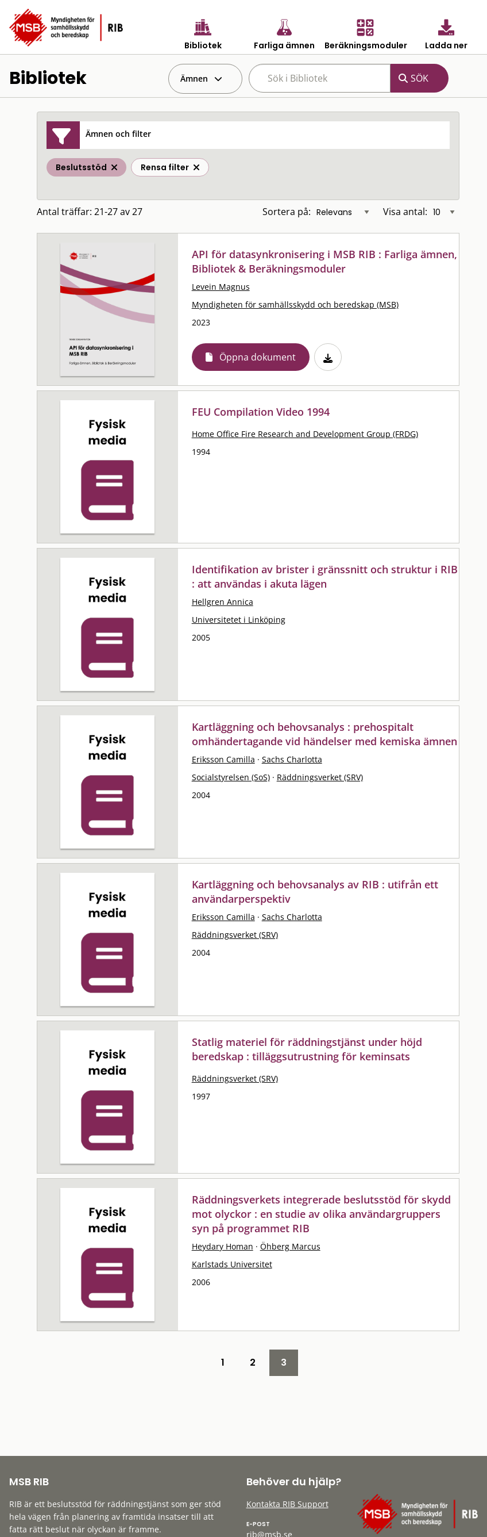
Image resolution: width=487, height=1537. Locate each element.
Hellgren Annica (222, 601)
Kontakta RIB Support (287, 1503)
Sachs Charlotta (292, 759)
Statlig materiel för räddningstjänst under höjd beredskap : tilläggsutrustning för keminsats (307, 1049)
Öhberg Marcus (290, 1246)
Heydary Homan (222, 1246)
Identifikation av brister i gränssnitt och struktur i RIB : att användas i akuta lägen (325, 576)
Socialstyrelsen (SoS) (231, 777)
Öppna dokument (257, 357)
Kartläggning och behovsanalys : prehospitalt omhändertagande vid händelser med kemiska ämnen (324, 734)
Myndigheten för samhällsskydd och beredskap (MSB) (295, 304)
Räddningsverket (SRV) (320, 777)
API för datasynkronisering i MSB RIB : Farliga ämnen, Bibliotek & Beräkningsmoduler (324, 261)
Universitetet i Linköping (238, 619)
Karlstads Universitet (232, 1264)
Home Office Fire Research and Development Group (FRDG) (305, 433)
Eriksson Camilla (223, 759)
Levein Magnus (221, 286)
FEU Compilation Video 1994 (261, 412)
